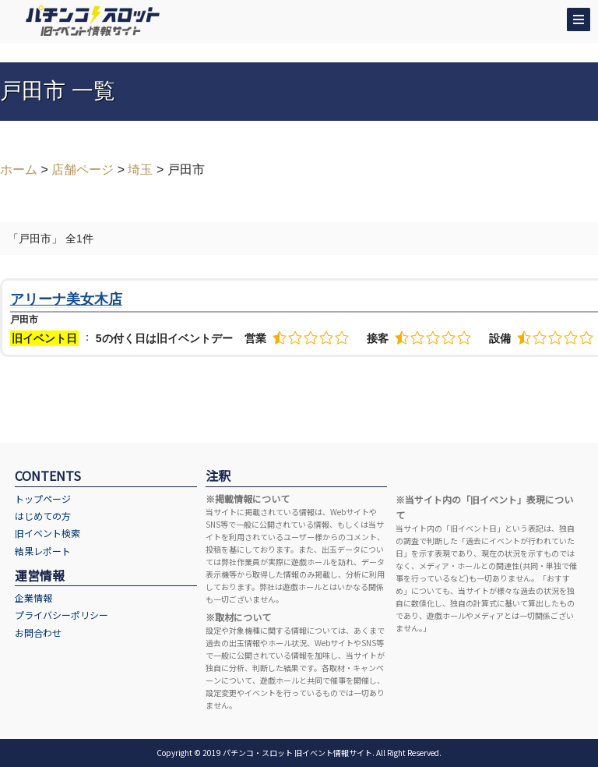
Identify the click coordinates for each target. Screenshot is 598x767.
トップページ (43, 498)
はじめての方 (43, 515)
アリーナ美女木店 (66, 299)
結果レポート (43, 550)
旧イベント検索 (47, 532)
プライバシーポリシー (61, 614)
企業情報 (33, 597)
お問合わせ (38, 632)
